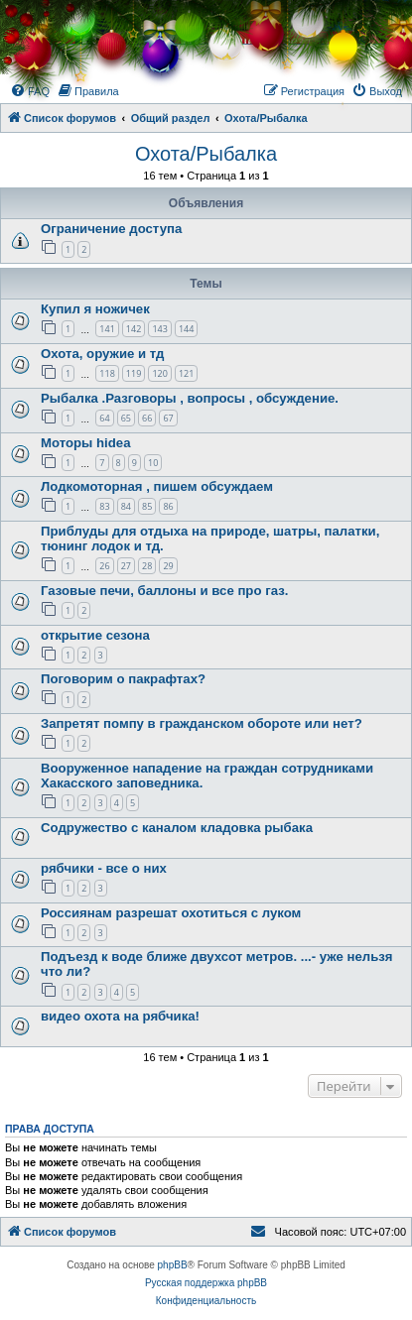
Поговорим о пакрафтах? (123, 678)
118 (106, 373)
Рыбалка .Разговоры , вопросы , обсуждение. (190, 398)
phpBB (173, 1265)
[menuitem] (30, 91)
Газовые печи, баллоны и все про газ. (164, 590)
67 (168, 418)
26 (104, 565)
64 (104, 418)
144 (186, 328)
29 (168, 565)
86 (168, 506)
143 (159, 328)
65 (126, 418)
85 (147, 506)
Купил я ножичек (95, 308)
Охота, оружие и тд (102, 353)
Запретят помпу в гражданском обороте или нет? (201, 723)
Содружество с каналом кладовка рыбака (177, 827)
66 (147, 418)
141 (106, 328)
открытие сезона (95, 635)
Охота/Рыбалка (206, 154)
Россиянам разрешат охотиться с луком (171, 912)
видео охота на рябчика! (120, 1016)
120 (159, 373)
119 (133, 373)
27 (126, 565)
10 (153, 462)
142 (133, 328)
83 (104, 506)
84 (126, 506)
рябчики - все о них (104, 868)
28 (147, 565)
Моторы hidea (85, 442)
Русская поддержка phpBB (206, 1282)
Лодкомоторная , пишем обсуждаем (157, 486)
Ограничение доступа (111, 228)
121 (186, 373)
